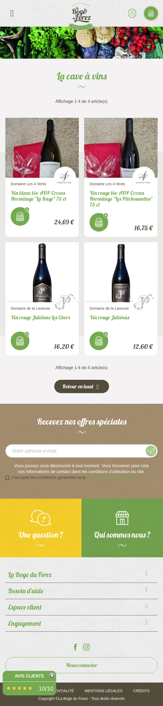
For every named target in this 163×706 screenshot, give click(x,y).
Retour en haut (81, 386)
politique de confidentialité (111, 477)
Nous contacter (81, 665)
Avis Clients (29, 676)
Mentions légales (104, 691)
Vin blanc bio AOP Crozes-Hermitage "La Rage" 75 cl (38, 195)
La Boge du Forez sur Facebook (75, 647)
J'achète (20, 216)
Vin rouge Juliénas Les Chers (40, 317)
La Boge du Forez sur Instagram (86, 647)
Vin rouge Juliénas (109, 317)
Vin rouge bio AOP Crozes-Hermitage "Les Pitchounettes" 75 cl (121, 198)
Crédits (141, 691)
